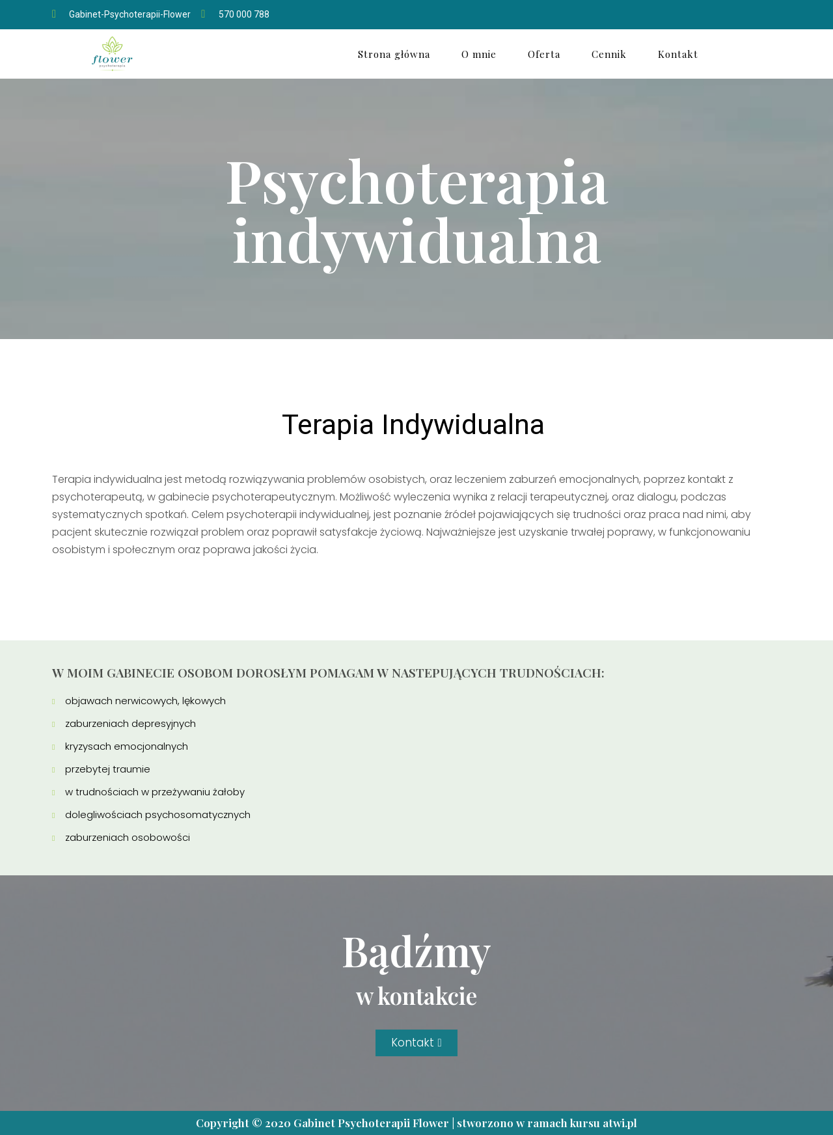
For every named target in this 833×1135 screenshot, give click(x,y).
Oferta (544, 54)
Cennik (609, 54)
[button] (416, 1043)
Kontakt (678, 54)
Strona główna (394, 54)
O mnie (479, 54)
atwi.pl (620, 1122)
